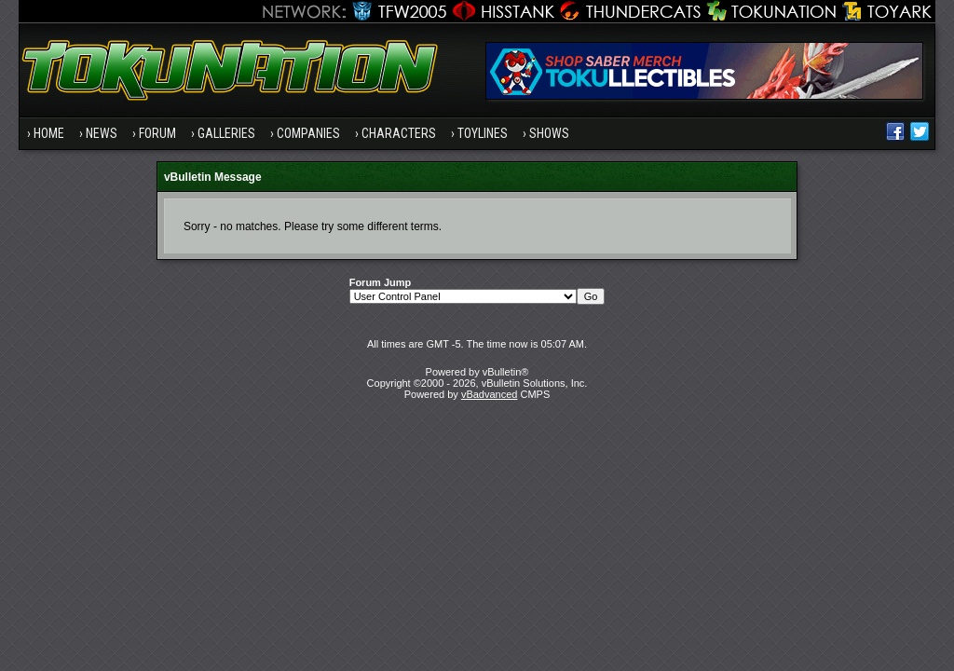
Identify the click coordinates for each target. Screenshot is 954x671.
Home (49, 133)
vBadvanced (489, 394)
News (101, 133)
